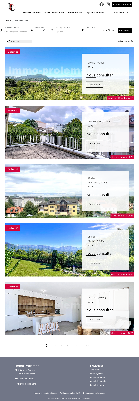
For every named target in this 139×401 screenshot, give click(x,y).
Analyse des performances (94, 393)
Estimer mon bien (122, 4)
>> (87, 345)
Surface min (39, 28)
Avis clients (95, 370)
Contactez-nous (26, 379)
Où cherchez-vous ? (12, 28)
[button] (97, 12)
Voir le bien (95, 84)
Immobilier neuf (97, 385)
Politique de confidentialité (70, 393)
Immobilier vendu (98, 381)
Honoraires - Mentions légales (45, 393)
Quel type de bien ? (63, 28)
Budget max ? (91, 28)
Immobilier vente (97, 377)
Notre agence (96, 373)
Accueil (9, 21)
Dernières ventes (21, 21)
